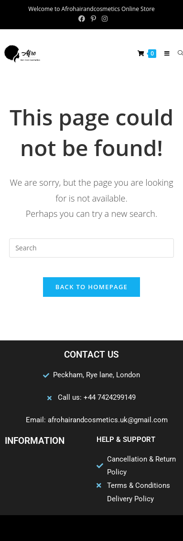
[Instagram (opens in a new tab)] (103, 18)
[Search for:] (177, 53)
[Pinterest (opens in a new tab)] (93, 18)
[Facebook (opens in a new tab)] (81, 18)
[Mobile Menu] (164, 53)
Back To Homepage (91, 286)
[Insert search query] (91, 248)
